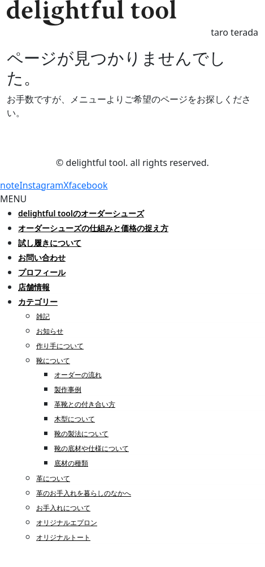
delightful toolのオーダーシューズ (81, 213)
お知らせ (49, 331)
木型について (74, 419)
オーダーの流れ (78, 375)
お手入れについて (63, 508)
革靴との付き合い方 (84, 404)
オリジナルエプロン (66, 522)
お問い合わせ (42, 257)
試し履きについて (49, 242)
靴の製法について (81, 433)
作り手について (60, 346)
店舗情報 (34, 287)
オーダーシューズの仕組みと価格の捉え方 (93, 228)
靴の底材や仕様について (91, 448)
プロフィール (42, 272)
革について (53, 478)
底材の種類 (71, 463)
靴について (53, 360)
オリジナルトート (63, 537)
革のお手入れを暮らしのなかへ (83, 493)
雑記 (43, 316)
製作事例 (67, 389)
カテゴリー (38, 301)
